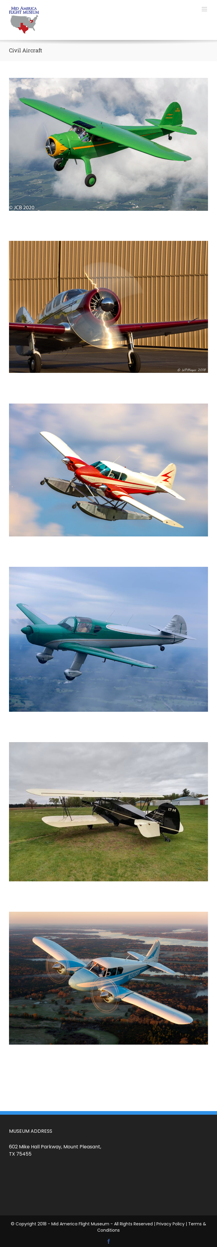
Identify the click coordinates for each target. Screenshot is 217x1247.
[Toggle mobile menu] (205, 9)
